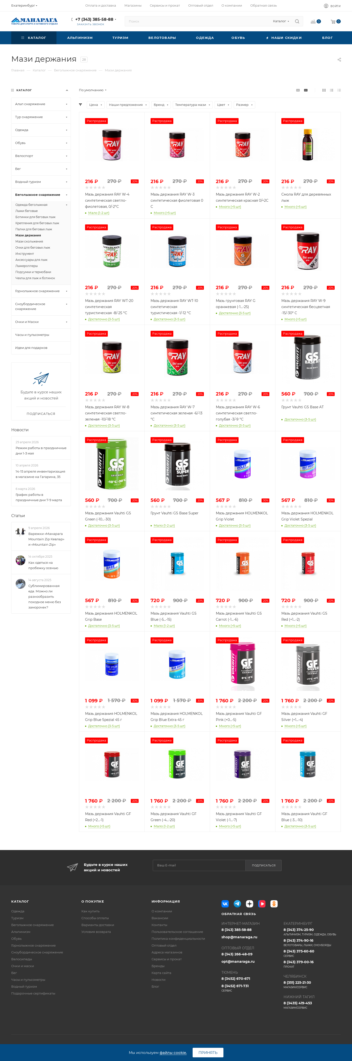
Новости (20, 430)
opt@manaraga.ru (238, 961)
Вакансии (160, 918)
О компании (162, 911)
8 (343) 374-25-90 (312, 932)
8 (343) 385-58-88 (236, 930)
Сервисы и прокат (167, 959)
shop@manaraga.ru (239, 937)
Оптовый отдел (164, 945)
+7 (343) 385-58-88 (94, 19)
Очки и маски (22, 966)
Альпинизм (20, 932)
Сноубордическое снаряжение (37, 952)
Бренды (158, 966)
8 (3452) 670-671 (235, 978)
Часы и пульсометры (28, 980)
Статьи (18, 515)
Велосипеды (21, 959)
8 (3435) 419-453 (312, 1005)
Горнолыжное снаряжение (33, 945)
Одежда (17, 911)
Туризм (17, 918)
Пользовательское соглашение (177, 932)
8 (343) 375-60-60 (312, 953)
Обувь (16, 938)
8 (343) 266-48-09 (237, 954)
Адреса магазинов (167, 952)
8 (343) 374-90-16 (312, 942)
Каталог (20, 901)
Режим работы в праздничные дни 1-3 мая (41, 450)
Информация (166, 901)
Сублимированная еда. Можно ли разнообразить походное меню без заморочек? (44, 596)
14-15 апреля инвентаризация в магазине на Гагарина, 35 (40, 474)
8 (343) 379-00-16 (312, 964)
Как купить (90, 911)
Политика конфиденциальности (178, 938)
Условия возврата (96, 932)
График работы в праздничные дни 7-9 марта (39, 497)
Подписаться (264, 865)
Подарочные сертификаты (33, 993)
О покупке (92, 901)
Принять (208, 1052)
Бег (14, 973)
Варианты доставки (97, 925)
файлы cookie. (173, 1052)
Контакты (159, 925)
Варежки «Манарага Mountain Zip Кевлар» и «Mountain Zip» (46, 539)
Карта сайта (161, 973)
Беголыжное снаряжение (32, 925)
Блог (155, 986)
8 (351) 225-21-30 (312, 984)
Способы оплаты (95, 918)
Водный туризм (24, 986)
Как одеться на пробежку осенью (43, 565)
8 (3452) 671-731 (250, 988)
